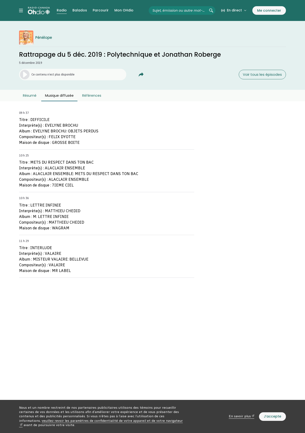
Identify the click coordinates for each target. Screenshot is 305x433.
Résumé (29, 95)
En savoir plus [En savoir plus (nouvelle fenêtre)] (241, 416)
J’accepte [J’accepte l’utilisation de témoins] (272, 416)
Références (91, 95)
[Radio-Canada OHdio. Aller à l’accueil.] (39, 10)
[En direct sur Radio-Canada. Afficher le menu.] (234, 10)
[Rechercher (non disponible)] (211, 10)
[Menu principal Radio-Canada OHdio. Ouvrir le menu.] (21, 10)
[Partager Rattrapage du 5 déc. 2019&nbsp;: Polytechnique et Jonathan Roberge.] (141, 74)
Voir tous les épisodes (262, 74)
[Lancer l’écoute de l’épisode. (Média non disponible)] (72, 74)
